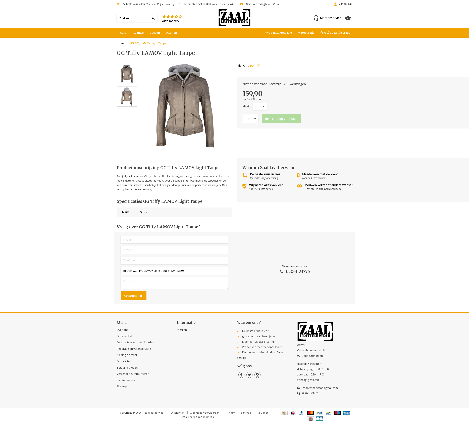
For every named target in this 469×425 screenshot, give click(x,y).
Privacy (230, 412)
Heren (124, 32)
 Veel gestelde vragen (336, 32)
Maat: (245, 106)
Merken (171, 32)
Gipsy (251, 65)
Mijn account (345, 3)
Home (120, 43)
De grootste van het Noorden (135, 342)
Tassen (155, 32)
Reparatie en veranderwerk (134, 348)
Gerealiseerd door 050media (197, 416)
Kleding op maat (127, 354)
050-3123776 (298, 271)
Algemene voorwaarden (205, 412)
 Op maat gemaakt (278, 32)
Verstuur (130, 296)
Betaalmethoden (127, 367)
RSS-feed (263, 412)
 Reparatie (306, 32)
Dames (139, 32)
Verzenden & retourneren (133, 373)
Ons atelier (123, 361)
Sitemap (122, 386)
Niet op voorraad (284, 119)
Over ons (122, 329)
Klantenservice (126, 380)
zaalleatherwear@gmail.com (320, 388)
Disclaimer (177, 412)
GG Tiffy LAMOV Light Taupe (148, 43)
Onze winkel (124, 336)
